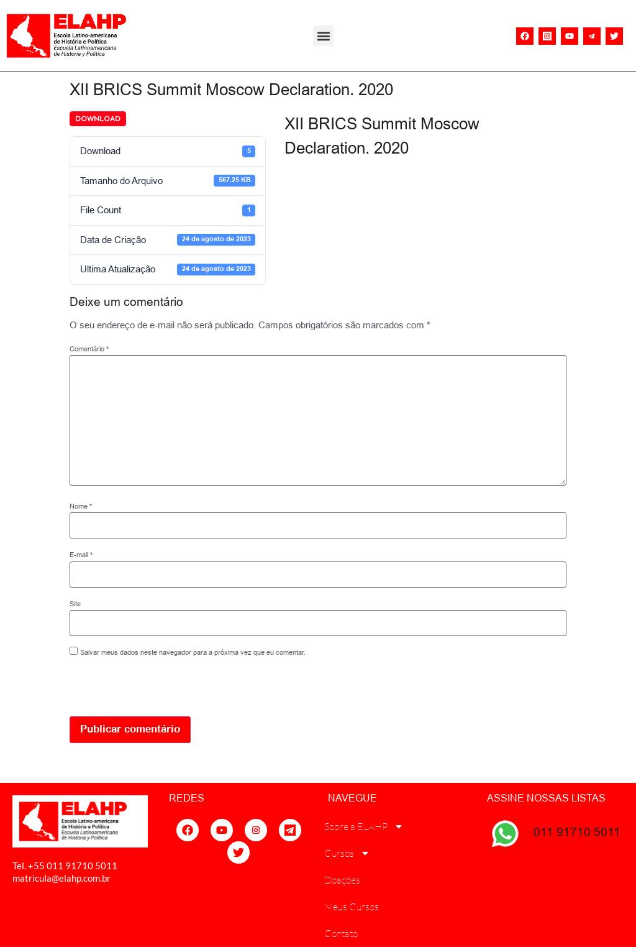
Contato (341, 933)
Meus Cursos (351, 906)
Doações (342, 880)
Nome (81, 506)
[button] (323, 35)
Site (75, 604)
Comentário (89, 349)
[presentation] (155, 689)
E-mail (81, 555)
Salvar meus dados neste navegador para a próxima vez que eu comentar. (193, 652)
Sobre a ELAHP (364, 826)
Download (97, 118)
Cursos (347, 853)
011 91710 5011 (577, 832)
